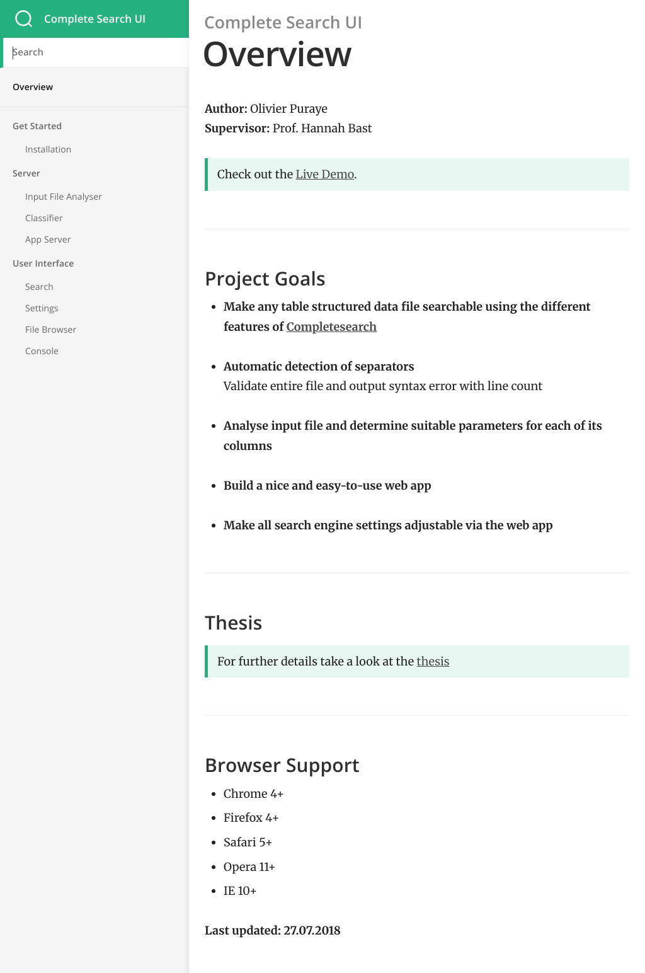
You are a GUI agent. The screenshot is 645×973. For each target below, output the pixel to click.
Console (42, 351)
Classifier (44, 218)
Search (39, 287)
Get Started (37, 126)
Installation (48, 150)
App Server (48, 240)
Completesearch (332, 327)
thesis (433, 661)
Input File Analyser (63, 197)
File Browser (50, 330)
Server (26, 174)
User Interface (43, 264)
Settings (42, 308)
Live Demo (325, 174)
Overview (33, 87)
